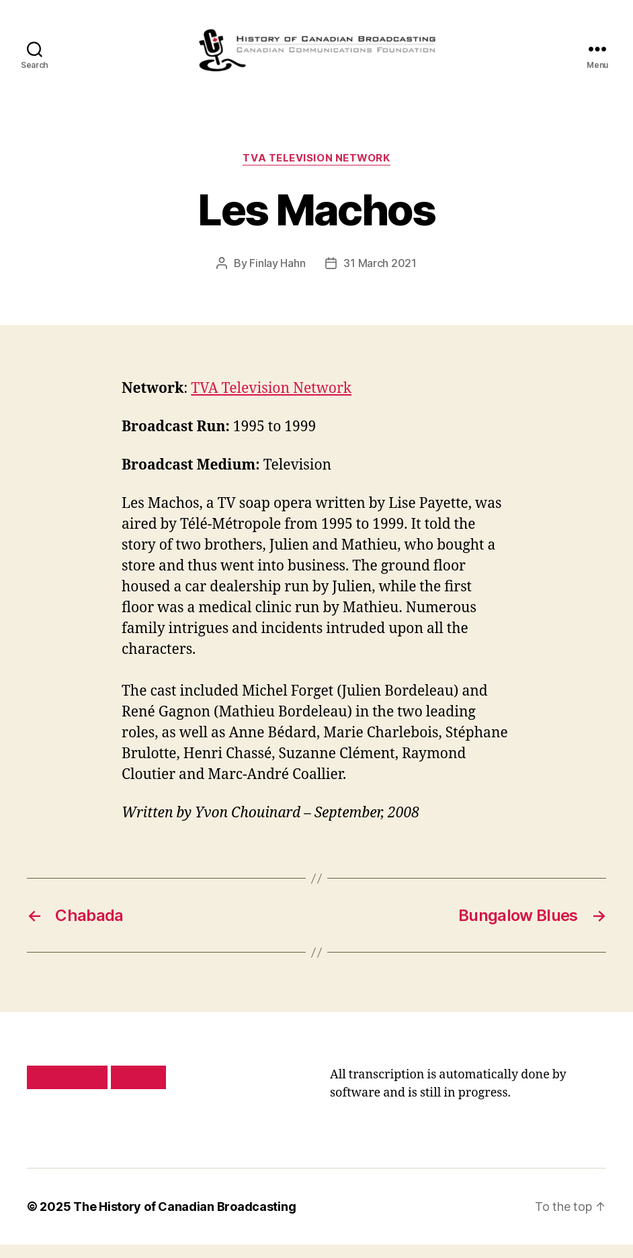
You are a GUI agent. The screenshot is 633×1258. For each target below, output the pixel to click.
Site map (139, 1090)
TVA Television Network (316, 171)
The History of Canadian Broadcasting (184, 1220)
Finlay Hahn (277, 276)
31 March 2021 (380, 276)
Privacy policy (67, 1090)
